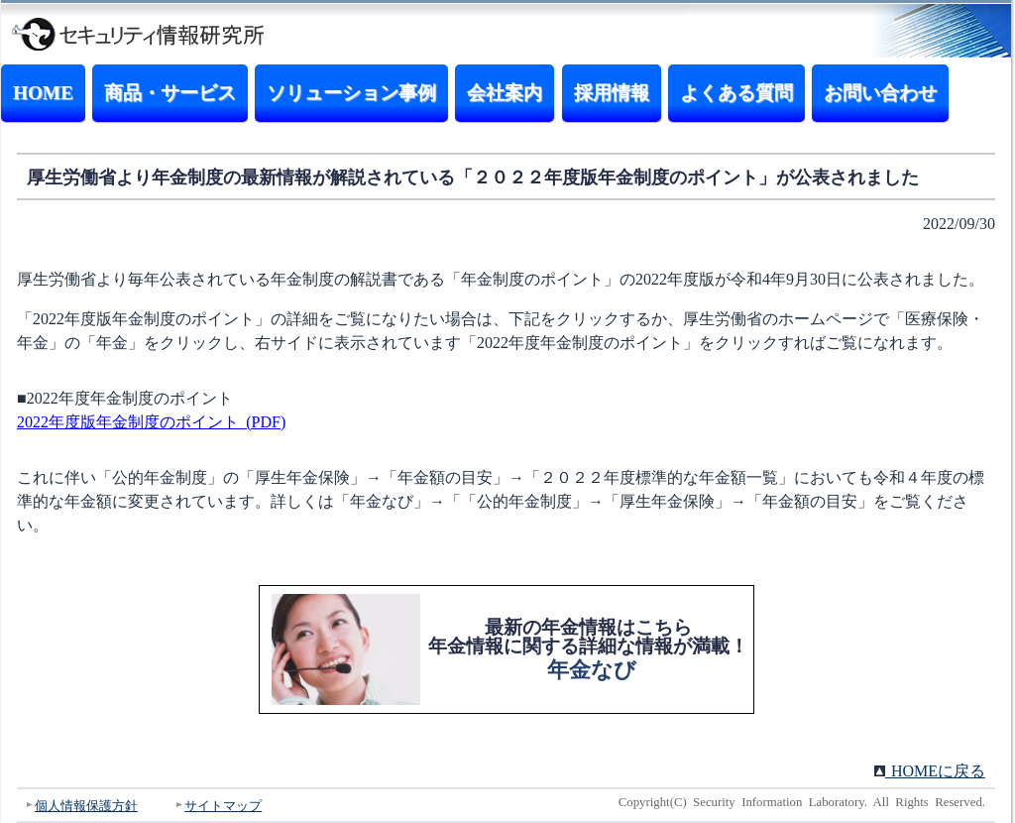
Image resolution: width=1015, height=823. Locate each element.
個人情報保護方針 (86, 806)
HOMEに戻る (929, 771)
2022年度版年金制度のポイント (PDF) (151, 421)
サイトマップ (223, 806)
